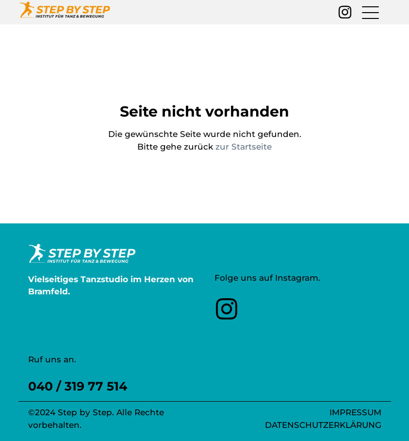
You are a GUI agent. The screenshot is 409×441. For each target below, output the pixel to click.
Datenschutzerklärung (323, 425)
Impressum (355, 412)
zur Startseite (243, 147)
